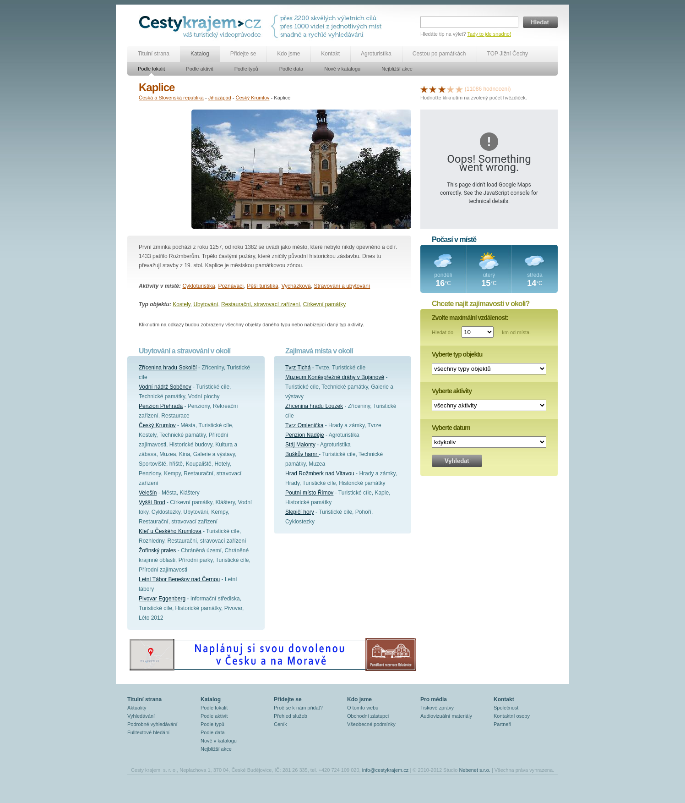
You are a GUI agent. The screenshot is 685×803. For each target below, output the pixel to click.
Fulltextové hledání (148, 732)
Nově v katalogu (342, 69)
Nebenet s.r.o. (474, 770)
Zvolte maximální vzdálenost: (470, 317)
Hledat (540, 22)
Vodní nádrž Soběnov (165, 387)
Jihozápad (219, 97)
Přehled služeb (290, 716)
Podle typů (246, 69)
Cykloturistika (198, 286)
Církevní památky (324, 304)
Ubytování (205, 304)
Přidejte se (243, 53)
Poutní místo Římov (309, 493)
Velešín (148, 493)
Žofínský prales (157, 550)
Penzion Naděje (304, 435)
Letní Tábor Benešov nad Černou (179, 579)
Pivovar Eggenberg (162, 598)
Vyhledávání (141, 716)
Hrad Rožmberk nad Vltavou (319, 473)
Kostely (181, 304)
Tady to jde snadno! (489, 34)
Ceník (280, 724)
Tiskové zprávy (437, 707)
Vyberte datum (451, 427)
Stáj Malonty (300, 444)
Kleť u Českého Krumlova (170, 531)
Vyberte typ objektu (457, 354)
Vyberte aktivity (452, 391)
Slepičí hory (299, 512)
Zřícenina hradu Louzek (314, 406)
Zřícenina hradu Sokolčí (168, 367)
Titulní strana (153, 53)
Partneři (502, 724)
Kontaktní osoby (512, 716)
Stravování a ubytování (342, 286)
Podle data (291, 69)
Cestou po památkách (439, 53)
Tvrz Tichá (297, 367)
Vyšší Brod (152, 502)
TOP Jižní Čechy (507, 53)
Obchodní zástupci (368, 716)
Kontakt (330, 53)
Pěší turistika (262, 286)
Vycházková (296, 286)
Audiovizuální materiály (446, 716)
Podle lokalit (151, 69)
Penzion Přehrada (161, 406)
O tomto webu (362, 707)
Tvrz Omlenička (304, 425)
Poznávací (231, 286)
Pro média (433, 699)
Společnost (506, 707)
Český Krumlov (253, 97)
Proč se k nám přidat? (298, 707)
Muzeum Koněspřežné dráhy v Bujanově (334, 377)
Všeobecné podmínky (371, 724)
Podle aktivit (199, 69)
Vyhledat (457, 461)
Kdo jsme (288, 53)
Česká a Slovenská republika (171, 97)
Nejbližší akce (397, 69)
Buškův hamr (302, 454)
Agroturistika (376, 53)
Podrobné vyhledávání (152, 724)
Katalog (199, 53)
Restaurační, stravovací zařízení (260, 304)
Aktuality (137, 707)
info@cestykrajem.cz (385, 770)
